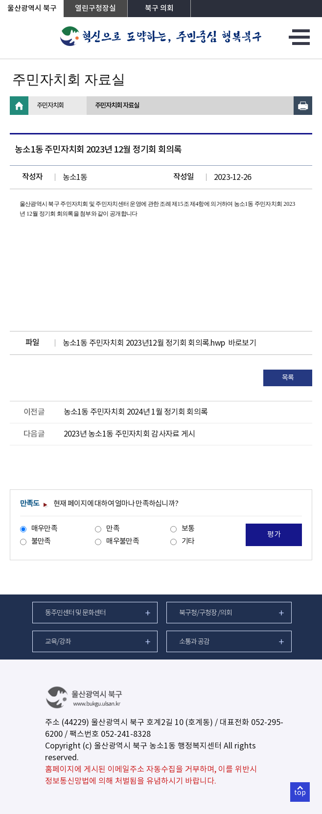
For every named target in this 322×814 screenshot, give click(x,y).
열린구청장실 (95, 8)
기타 (188, 541)
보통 (188, 529)
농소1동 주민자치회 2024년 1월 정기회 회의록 (136, 412)
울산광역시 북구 (32, 8)
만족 (112, 529)
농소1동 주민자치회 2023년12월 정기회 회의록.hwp (144, 343)
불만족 (41, 541)
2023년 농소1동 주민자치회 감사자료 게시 (129, 434)
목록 (288, 378)
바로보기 (242, 343)
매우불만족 (122, 541)
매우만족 (44, 529)
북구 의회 (159, 8)
